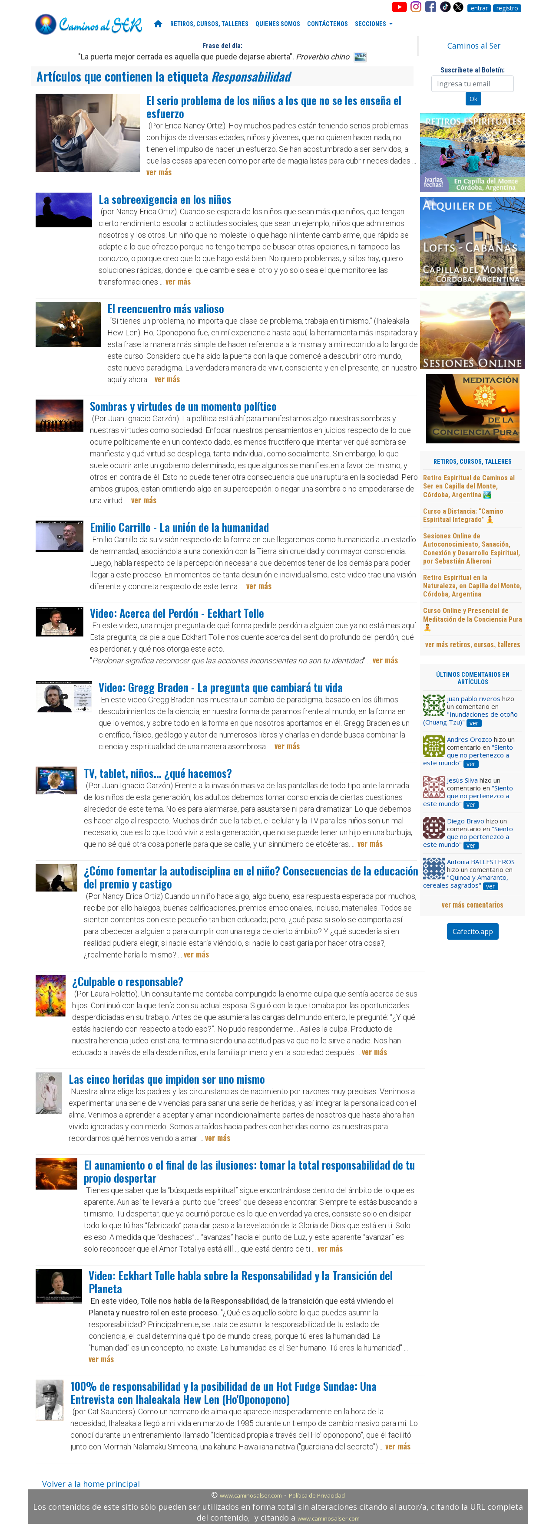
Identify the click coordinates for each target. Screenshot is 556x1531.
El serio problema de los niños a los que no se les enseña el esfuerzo (273, 106)
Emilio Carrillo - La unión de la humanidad (179, 527)
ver (474, 723)
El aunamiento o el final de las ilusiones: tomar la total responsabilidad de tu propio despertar (249, 1171)
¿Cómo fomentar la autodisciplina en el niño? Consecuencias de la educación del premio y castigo (251, 877)
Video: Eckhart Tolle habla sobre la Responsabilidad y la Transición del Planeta (241, 1281)
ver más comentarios (472, 904)
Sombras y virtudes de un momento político (183, 406)
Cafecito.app (473, 931)
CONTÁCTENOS (327, 24)
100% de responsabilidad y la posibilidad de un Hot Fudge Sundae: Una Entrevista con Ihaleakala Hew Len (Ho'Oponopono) (223, 1392)
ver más (159, 171)
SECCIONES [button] (371, 24)
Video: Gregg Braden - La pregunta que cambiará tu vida (221, 687)
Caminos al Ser (473, 45)
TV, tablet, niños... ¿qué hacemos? (158, 773)
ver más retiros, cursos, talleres (472, 644)
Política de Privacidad (317, 1495)
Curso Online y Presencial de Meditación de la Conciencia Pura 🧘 (472, 618)
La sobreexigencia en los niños (165, 199)
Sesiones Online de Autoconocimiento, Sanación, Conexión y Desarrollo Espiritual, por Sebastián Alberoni (471, 548)
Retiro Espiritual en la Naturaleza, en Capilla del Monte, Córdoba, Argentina (472, 586)
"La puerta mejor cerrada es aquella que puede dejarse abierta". (213, 56)
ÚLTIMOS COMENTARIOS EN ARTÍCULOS (473, 678)
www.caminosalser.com (251, 1495)
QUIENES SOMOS (277, 24)
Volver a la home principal (91, 1484)
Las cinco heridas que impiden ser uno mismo (167, 1079)
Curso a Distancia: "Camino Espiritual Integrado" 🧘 (463, 515)
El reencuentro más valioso (165, 308)
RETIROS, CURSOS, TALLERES (209, 24)
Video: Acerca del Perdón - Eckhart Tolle (177, 613)
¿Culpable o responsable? (127, 981)
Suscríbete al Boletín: (472, 70)
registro (507, 8)
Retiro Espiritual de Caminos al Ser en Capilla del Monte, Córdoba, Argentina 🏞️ (469, 486)
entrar (479, 8)
